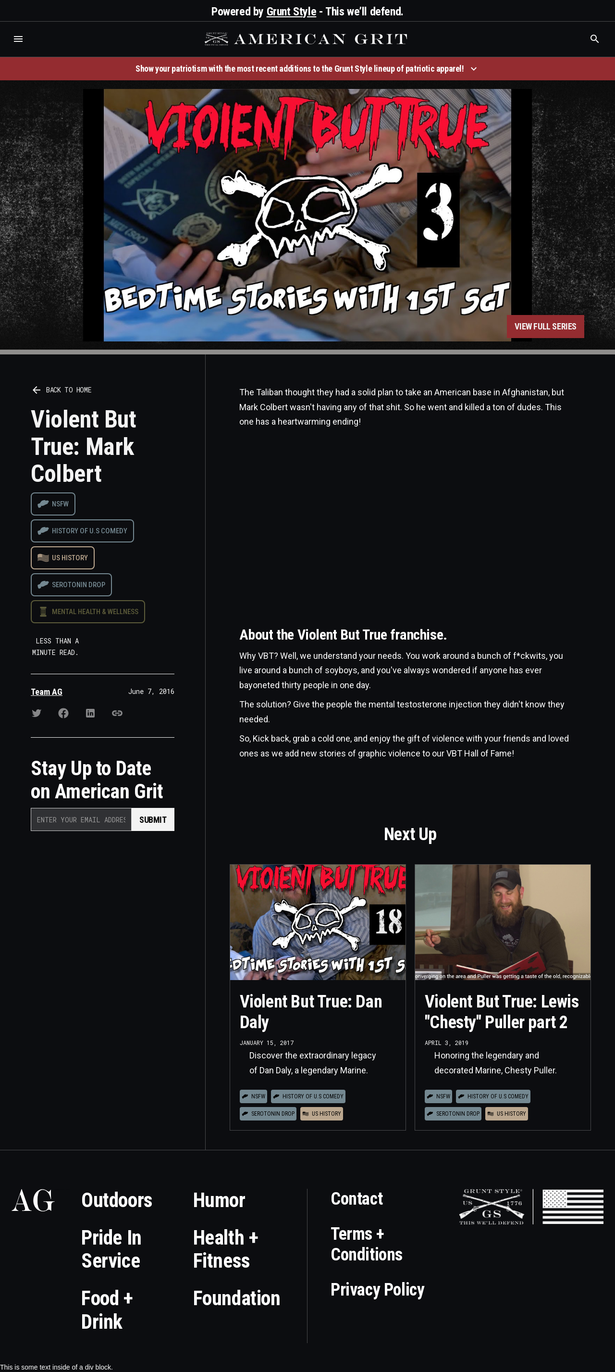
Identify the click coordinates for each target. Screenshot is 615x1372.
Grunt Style (292, 11)
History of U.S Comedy (89, 531)
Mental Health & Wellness (95, 611)
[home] (307, 39)
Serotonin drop (78, 584)
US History (70, 558)
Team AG (46, 692)
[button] (18, 39)
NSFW (60, 504)
